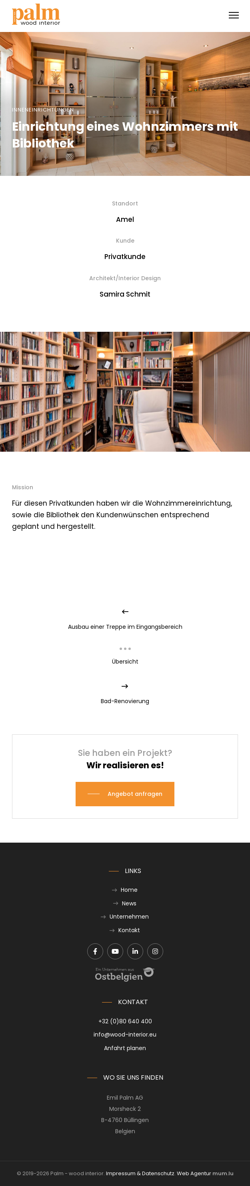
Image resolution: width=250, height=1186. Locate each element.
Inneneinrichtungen (43, 110)
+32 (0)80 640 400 (125, 1021)
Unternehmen (129, 917)
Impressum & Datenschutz (140, 1173)
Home (129, 890)
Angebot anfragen (135, 794)
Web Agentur (194, 1173)
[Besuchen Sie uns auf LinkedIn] (135, 951)
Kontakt (129, 930)
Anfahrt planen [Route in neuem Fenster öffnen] (125, 1048)
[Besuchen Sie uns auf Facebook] (95, 951)
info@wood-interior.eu (125, 1034)
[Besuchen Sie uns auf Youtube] (115, 951)
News (129, 903)
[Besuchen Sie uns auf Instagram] (155, 951)
